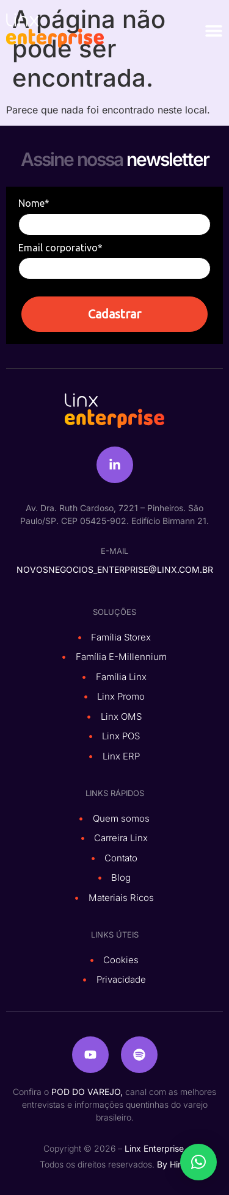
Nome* (33, 203)
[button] (198, 1162)
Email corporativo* (60, 247)
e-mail (114, 551)
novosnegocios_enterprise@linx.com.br (114, 569)
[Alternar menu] (214, 30)
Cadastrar (114, 314)
